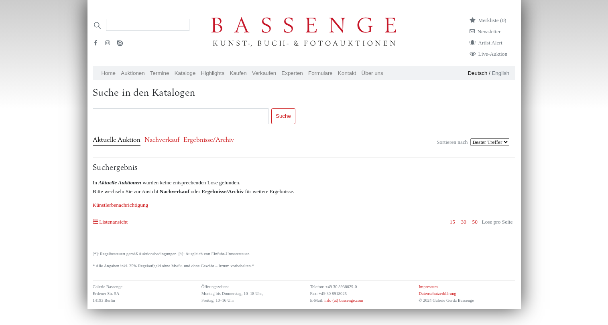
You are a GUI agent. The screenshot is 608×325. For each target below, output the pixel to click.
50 (475, 222)
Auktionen (132, 73)
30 (463, 222)
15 (452, 222)
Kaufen (238, 73)
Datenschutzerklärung (437, 293)
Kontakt (347, 73)
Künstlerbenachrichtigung (120, 205)
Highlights (213, 73)
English (500, 73)
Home (108, 73)
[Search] (147, 25)
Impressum (428, 287)
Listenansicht (110, 222)
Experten (292, 73)
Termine (159, 73)
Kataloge (185, 73)
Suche (283, 116)
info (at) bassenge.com (343, 300)
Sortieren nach (452, 142)
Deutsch (477, 73)
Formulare (320, 73)
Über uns (372, 73)
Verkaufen (264, 73)
